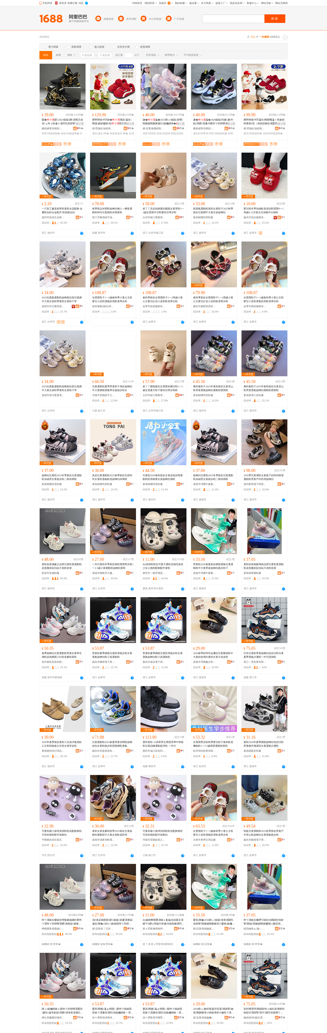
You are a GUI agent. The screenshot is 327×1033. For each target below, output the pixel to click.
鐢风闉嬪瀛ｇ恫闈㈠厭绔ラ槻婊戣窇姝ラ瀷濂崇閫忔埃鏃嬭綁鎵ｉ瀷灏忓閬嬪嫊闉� (112, 1010)
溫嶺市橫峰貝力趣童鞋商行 (103, 573)
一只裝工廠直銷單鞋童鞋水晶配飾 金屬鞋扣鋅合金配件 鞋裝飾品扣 (62, 210)
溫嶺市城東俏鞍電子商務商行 (103, 839)
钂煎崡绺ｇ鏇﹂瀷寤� (255, 928)
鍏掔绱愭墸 (149, 133)
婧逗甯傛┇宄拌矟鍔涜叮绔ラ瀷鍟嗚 (103, 928)
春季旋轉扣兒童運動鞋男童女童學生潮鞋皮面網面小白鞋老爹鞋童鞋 (62, 655)
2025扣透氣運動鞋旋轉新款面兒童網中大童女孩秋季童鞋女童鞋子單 (62, 299)
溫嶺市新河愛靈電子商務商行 (53, 395)
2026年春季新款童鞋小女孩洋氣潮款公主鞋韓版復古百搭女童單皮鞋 (62, 744)
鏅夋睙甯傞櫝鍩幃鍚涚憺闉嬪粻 (53, 128)
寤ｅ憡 (80, 123)
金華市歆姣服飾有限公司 (154, 306)
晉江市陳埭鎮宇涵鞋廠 (103, 217)
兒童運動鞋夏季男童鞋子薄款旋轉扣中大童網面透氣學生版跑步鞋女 (112, 388)
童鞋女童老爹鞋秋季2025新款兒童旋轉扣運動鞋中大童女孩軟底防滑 (112, 833)
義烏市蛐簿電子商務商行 (103, 661)
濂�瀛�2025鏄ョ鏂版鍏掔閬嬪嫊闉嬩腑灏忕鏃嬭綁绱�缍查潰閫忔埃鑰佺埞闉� (163, 121)
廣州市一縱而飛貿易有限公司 (154, 573)
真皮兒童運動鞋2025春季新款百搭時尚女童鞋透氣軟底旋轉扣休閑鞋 (112, 477)
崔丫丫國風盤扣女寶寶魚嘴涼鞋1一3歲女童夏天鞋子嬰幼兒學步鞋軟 (163, 388)
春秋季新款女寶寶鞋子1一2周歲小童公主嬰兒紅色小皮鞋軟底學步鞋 (163, 299)
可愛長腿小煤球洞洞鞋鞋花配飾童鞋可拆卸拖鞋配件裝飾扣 (62, 833)
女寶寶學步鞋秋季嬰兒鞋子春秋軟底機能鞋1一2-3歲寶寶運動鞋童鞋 (213, 744)
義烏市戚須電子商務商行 (154, 661)
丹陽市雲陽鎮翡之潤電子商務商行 (154, 839)
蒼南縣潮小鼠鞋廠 (254, 395)
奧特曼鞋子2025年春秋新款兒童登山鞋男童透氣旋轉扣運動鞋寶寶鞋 (213, 388)
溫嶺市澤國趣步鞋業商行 (204, 661)
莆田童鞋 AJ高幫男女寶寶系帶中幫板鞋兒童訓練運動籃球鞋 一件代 (163, 744)
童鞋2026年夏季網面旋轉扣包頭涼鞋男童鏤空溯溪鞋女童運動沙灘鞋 (264, 744)
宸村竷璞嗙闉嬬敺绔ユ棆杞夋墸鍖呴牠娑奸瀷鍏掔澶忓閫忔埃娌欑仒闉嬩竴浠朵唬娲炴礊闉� (264, 1010)
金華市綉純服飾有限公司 (255, 306)
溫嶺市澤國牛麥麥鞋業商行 (204, 484)
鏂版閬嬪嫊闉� (70, 133)
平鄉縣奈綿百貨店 (52, 839)
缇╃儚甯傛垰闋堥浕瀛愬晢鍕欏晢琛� (154, 1017)
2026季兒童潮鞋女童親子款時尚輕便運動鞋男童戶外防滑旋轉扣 (264, 477)
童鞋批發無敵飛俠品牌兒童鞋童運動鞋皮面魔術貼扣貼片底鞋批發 (264, 566)
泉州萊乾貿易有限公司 (53, 661)
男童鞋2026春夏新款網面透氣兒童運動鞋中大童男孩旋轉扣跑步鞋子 (213, 566)
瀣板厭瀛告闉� (119, 133)
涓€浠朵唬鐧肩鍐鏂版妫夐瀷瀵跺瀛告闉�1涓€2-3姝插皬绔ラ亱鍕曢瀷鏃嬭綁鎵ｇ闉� (112, 922)
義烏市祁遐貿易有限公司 (103, 750)
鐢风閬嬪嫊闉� (253, 133)
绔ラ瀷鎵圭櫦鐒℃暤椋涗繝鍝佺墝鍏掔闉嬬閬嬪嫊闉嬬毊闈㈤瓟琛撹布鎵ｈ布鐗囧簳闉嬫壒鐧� (263, 922)
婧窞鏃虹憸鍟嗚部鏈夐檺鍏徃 (103, 128)
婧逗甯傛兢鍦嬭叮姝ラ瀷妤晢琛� (204, 1017)
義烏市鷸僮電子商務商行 (255, 839)
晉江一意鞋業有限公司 (255, 661)
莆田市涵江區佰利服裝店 (154, 750)
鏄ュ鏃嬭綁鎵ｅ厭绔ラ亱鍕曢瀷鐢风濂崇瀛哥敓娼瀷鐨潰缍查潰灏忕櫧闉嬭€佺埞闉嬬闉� (62, 1010)
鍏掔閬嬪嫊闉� (51, 133)
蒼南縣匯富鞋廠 (252, 750)
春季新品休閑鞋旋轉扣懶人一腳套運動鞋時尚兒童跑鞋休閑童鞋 (112, 210)
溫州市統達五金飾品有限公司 (53, 217)
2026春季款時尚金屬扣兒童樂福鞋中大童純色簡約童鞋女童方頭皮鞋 (213, 655)
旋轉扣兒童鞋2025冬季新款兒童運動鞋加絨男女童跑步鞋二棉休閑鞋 (62, 477)
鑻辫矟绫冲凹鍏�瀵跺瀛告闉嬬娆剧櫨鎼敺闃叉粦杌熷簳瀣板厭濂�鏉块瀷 (112, 121)
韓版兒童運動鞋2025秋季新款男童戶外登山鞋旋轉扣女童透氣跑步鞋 (264, 833)
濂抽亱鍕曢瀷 (200, 133)
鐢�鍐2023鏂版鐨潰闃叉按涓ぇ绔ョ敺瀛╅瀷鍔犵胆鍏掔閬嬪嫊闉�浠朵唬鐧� (62, 121)
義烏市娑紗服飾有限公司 (255, 217)
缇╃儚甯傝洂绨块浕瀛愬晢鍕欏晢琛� (103, 1017)
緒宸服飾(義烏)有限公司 (103, 306)
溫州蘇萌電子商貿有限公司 (255, 484)
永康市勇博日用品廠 (204, 839)
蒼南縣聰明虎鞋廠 (203, 217)
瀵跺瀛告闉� (100, 133)
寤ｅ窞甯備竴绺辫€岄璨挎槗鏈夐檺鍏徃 (154, 928)
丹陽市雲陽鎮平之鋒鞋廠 (103, 395)
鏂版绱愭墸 (163, 133)
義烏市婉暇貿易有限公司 (204, 306)
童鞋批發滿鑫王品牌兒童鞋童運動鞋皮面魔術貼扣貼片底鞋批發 (62, 566)
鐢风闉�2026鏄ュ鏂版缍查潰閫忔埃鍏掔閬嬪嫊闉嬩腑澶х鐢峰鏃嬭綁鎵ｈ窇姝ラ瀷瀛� (214, 922)
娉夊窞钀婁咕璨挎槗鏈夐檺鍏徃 (53, 1017)
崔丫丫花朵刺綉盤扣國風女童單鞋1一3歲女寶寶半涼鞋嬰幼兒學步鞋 (163, 210)
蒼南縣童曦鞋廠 (252, 573)
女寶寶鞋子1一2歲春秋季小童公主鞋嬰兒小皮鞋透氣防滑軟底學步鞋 (112, 299)
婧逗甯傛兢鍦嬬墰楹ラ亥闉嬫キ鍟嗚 (204, 928)
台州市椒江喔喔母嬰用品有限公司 (154, 217)
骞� (80, 128)
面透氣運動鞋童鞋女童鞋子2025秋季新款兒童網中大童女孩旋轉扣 (213, 210)
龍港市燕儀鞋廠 (50, 573)
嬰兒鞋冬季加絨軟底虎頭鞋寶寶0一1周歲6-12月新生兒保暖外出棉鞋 (264, 210)
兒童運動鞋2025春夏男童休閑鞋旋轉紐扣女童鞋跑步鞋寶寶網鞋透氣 (112, 744)
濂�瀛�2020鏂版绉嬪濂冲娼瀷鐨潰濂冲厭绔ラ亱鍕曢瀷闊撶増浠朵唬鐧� (213, 121)
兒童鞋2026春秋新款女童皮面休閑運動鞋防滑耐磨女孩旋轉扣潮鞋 (163, 477)
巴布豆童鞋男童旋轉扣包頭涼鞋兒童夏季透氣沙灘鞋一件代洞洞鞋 (264, 655)
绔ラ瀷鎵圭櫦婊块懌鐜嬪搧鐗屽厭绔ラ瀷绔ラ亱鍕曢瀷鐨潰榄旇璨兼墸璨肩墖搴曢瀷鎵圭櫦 (62, 922)
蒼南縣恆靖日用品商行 (53, 750)
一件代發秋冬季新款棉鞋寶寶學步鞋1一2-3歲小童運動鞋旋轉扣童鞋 (112, 566)
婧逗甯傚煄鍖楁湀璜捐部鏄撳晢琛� (154, 128)
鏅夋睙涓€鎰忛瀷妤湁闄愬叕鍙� (255, 1017)
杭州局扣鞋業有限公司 (204, 750)
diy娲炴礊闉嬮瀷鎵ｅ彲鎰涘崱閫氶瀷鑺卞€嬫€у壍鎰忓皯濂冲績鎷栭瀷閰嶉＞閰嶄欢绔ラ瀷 (163, 922)
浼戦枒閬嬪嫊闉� (273, 133)
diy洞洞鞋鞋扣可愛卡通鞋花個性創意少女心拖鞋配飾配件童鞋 (163, 566)
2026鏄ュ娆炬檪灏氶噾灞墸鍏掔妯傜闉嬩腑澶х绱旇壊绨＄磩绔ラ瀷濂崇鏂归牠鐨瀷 (213, 1010)
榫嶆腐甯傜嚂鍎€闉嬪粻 (53, 928)
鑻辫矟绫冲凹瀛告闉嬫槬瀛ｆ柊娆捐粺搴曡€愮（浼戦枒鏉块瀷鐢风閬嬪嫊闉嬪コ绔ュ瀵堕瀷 (264, 121)
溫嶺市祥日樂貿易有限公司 (53, 306)
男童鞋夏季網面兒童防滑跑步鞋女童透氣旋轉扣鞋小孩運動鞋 (112, 655)
